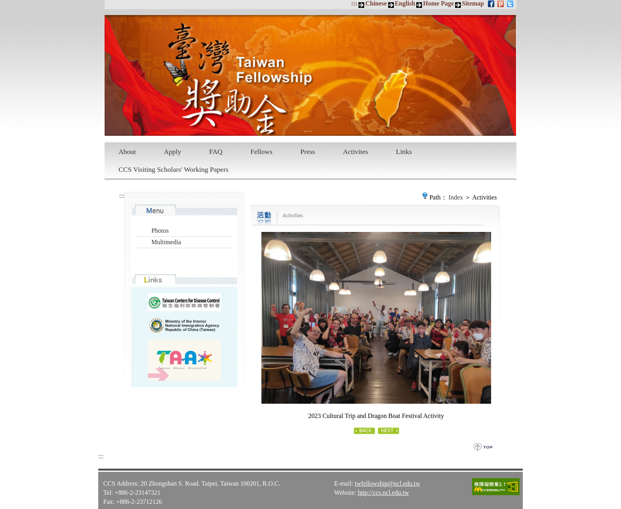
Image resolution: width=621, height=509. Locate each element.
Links (404, 152)
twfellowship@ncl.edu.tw (387, 476)
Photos (160, 230)
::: (354, 3)
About (127, 152)
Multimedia (166, 242)
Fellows (261, 152)
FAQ (216, 152)
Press (307, 152)
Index (456, 197)
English (405, 3)
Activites (355, 152)
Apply (172, 152)
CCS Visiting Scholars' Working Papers (173, 169)
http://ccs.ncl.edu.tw (383, 485)
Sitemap (473, 3)
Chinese (376, 3)
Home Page (438, 3)
